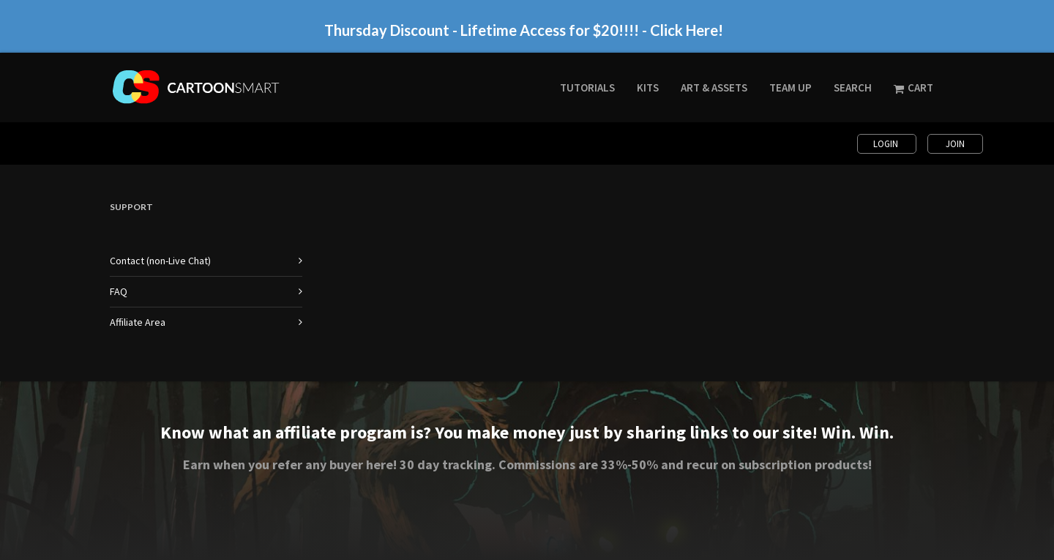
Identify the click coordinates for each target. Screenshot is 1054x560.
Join (955, 144)
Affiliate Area (137, 322)
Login (886, 144)
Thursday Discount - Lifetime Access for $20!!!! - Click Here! (523, 30)
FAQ (118, 291)
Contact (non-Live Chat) (160, 260)
